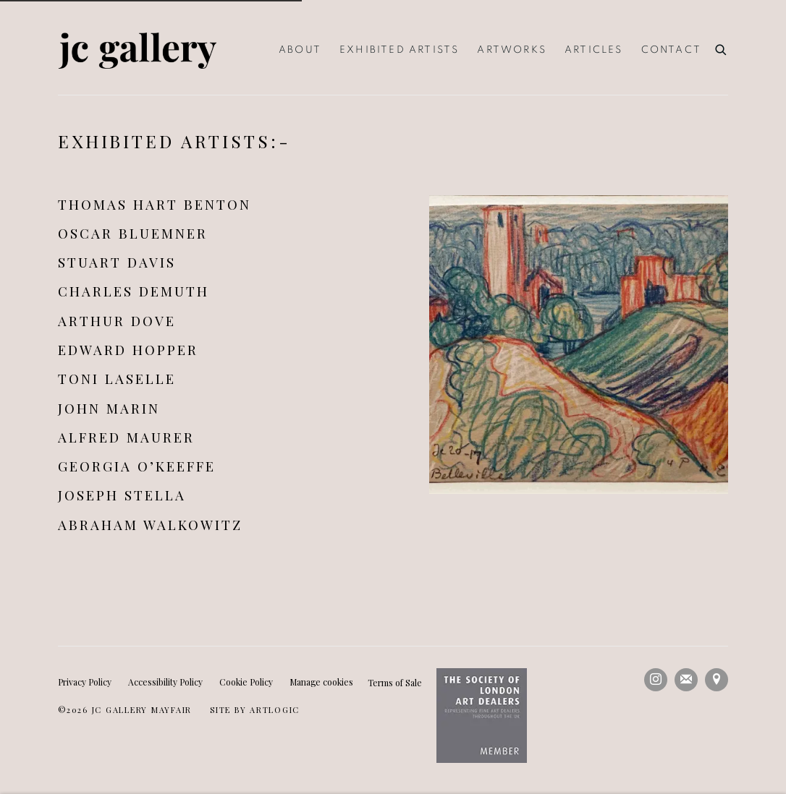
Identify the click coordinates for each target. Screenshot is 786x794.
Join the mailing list (686, 679)
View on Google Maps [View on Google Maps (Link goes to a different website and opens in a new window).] (716, 679)
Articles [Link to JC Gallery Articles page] (594, 50)
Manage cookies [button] (321, 682)
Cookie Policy (246, 682)
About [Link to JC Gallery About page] (300, 50)
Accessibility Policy (165, 682)
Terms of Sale (395, 682)
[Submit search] (721, 47)
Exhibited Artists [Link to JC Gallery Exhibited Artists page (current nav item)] (399, 50)
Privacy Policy (84, 682)
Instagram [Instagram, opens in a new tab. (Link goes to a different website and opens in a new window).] (655, 679)
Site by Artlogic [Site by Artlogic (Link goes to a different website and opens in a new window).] (255, 709)
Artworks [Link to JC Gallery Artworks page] (511, 50)
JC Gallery (137, 51)
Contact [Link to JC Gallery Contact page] (671, 50)
